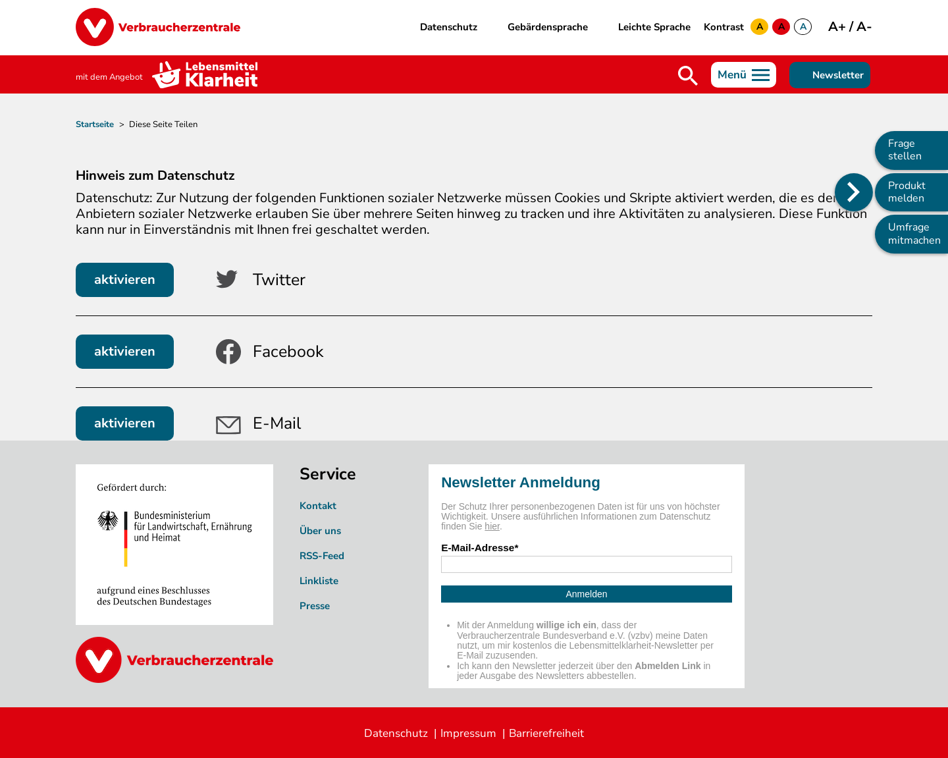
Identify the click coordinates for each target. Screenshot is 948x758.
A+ (838, 26)
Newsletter (838, 75)
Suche (688, 76)
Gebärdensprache (548, 27)
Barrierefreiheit (546, 733)
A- (864, 26)
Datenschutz (448, 27)
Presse (315, 605)
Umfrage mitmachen (914, 233)
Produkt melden (907, 191)
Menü (732, 74)
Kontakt (318, 505)
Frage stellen (905, 149)
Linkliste (319, 580)
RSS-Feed (322, 555)
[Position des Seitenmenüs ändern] (854, 192)
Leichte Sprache (654, 27)
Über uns (320, 530)
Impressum (468, 733)
